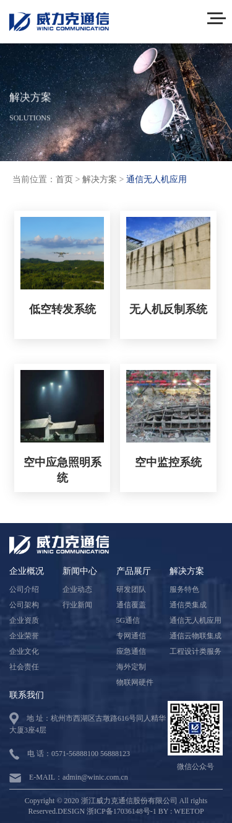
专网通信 (131, 636)
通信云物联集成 (195, 636)
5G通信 (128, 620)
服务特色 (184, 589)
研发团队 (131, 589)
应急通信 (131, 651)
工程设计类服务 (195, 651)
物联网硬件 (134, 682)
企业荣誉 (24, 636)
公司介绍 (24, 589)
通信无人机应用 (156, 179)
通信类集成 (188, 605)
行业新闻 (77, 605)
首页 (64, 179)
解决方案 (99, 179)
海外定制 (131, 666)
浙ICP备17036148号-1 (122, 811)
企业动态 (77, 589)
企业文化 (24, 651)
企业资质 (24, 620)
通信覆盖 (131, 605)
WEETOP (189, 811)
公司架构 (24, 605)
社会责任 (24, 666)
